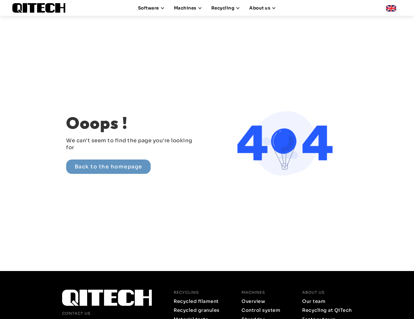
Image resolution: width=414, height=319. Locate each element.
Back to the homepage (108, 166)
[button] (151, 8)
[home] (41, 8)
